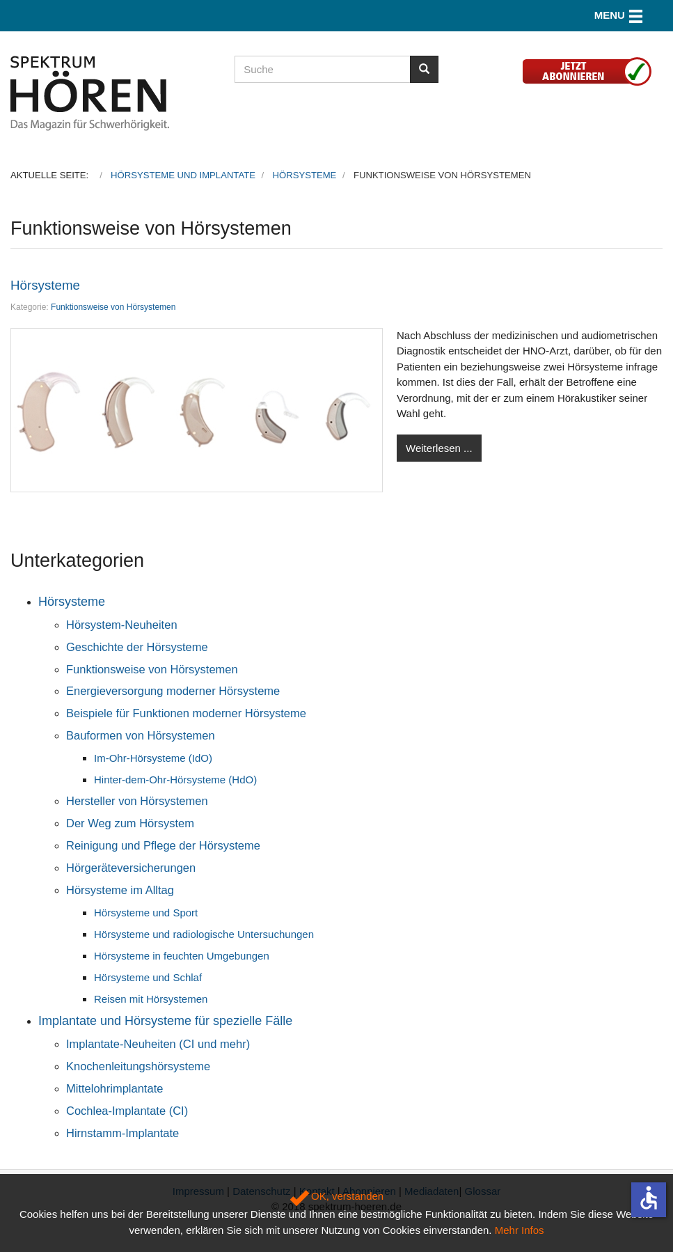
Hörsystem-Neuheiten (121, 624)
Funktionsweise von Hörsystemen (113, 307)
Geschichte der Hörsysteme (137, 647)
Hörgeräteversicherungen (131, 867)
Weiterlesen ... (439, 448)
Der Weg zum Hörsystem (130, 823)
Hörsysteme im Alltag (120, 890)
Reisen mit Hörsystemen (150, 999)
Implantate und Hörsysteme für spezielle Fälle (165, 1021)
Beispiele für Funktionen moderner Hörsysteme (186, 713)
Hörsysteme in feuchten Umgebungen (181, 956)
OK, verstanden (336, 1196)
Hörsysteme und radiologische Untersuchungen (204, 934)
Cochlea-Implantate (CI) (127, 1110)
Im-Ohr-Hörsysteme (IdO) (153, 758)
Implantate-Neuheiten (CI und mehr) (158, 1044)
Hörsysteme (45, 285)
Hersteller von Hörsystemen (137, 801)
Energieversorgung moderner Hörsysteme (173, 690)
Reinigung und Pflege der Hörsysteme (163, 845)
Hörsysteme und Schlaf (148, 977)
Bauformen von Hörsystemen (140, 735)
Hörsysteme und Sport (146, 912)
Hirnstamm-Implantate (122, 1133)
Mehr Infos (519, 1230)
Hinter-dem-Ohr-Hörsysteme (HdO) (175, 779)
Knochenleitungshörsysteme (138, 1066)
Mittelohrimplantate (114, 1088)
